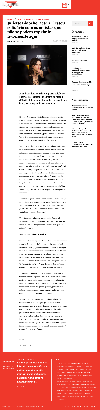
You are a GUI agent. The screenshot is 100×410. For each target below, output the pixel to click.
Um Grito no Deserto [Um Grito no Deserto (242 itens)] (73, 396)
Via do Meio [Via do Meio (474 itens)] (84, 396)
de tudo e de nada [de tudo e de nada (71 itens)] (87, 369)
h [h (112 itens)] (57, 387)
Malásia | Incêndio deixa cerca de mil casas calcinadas (81, 50)
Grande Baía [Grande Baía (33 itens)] (66, 384)
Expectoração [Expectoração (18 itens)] (67, 378)
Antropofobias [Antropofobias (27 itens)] (76, 363)
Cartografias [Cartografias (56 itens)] (79, 366)
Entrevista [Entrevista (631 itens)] (81, 375)
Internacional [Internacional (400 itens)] (92, 387)
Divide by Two (38, 406)
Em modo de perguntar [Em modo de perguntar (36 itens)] (70, 375)
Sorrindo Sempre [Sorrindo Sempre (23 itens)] (61, 396)
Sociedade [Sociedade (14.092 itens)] (88, 393)
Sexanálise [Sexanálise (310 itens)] (80, 393)
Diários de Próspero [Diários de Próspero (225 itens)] (72, 372)
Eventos (10, 19)
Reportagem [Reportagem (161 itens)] (72, 393)
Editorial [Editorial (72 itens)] (59, 375)
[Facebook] (54, 41)
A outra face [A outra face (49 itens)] (85, 363)
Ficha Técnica (76, 406)
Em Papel (94, 406)
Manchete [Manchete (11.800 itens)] (76, 390)
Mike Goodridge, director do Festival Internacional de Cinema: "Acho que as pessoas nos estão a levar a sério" (82, 133)
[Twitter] (57, 41)
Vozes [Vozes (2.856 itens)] (90, 396)
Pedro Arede (11, 41)
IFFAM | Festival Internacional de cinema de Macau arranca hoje (82, 144)
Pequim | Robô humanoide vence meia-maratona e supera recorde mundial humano (82, 85)
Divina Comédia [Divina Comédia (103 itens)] (61, 372)
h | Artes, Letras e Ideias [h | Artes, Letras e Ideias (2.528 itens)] (66, 387)
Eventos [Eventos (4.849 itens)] (59, 378)
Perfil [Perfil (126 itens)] (82, 390)
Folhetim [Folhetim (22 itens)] (59, 384)
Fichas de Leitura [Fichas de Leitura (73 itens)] (87, 381)
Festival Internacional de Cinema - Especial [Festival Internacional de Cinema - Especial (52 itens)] (69, 381)
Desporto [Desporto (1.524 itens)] (78, 369)
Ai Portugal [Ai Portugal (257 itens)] (67, 363)
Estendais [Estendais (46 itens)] (88, 375)
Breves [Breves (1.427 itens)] (72, 366)
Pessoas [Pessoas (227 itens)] (59, 393)
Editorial (86, 406)
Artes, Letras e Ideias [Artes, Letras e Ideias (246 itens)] (63, 366)
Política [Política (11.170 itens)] (65, 393)
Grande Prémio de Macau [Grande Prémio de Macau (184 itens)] (88, 384)
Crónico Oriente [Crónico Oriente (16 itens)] (69, 369)
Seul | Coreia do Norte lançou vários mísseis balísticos (80, 38)
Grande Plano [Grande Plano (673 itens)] (75, 384)
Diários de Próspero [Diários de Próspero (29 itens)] (85, 372)
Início (67, 406)
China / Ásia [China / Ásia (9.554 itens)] (60, 369)
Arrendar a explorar (80, 60)
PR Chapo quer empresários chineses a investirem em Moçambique (81, 71)
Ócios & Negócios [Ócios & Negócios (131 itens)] (61, 399)
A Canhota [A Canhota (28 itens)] (60, 363)
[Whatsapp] (63, 41)
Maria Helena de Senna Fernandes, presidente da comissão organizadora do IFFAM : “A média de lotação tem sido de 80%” (82, 119)
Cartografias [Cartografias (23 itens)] (88, 366)
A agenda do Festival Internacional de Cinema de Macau (82, 108)
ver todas (20, 386)
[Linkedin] (60, 41)
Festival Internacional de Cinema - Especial (34, 19)
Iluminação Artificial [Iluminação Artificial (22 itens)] (80, 387)
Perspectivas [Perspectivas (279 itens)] (89, 390)
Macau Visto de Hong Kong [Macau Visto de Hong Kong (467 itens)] (64, 390)
